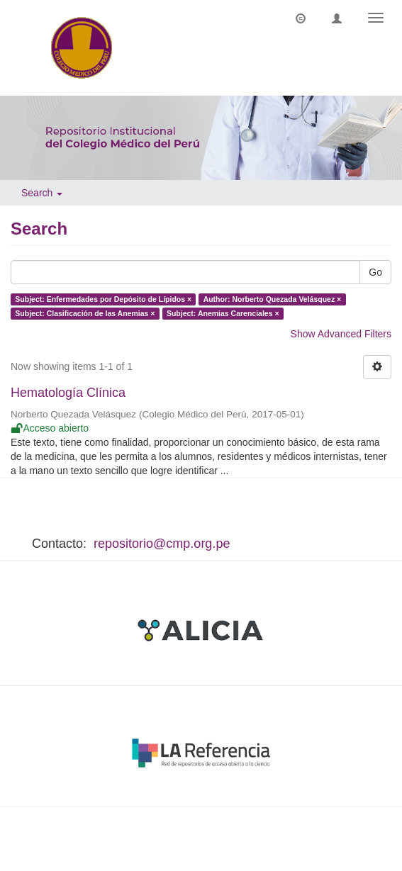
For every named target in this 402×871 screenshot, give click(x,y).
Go (375, 272)
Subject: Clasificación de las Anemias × (85, 313)
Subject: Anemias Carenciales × (223, 313)
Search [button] (41, 192)
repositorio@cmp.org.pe (162, 543)
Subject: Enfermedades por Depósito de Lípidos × (103, 299)
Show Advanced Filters (341, 333)
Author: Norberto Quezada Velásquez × (272, 299)
